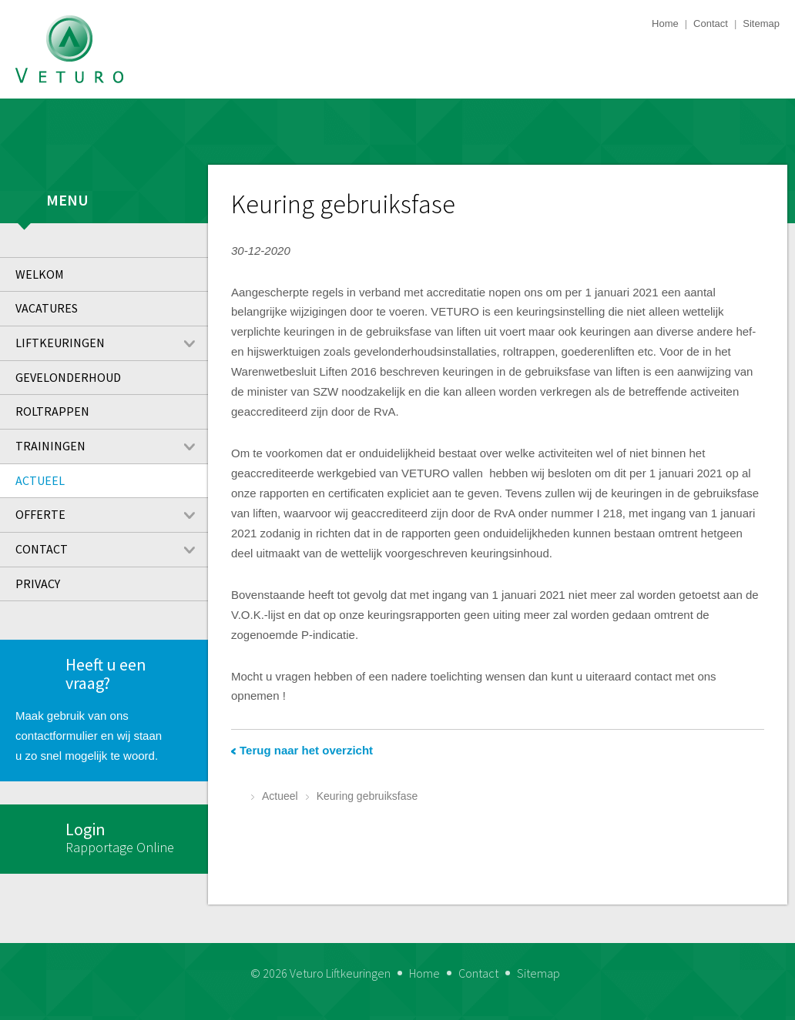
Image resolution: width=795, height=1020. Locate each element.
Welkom (39, 274)
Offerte (111, 515)
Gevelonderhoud (68, 377)
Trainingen (111, 446)
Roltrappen (52, 411)
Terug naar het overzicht (306, 750)
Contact (710, 23)
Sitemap (761, 23)
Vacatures (46, 308)
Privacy (37, 583)
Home (665, 23)
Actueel (40, 480)
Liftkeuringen (111, 343)
